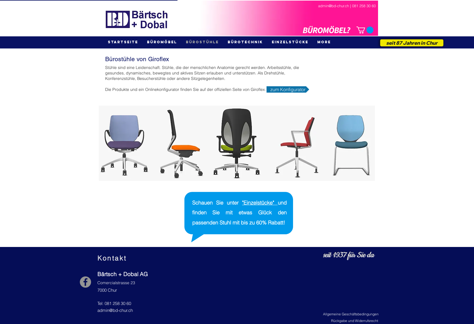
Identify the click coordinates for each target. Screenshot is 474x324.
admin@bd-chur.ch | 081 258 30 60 (347, 5)
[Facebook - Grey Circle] (85, 282)
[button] (364, 30)
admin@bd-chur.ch (115, 310)
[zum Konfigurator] (288, 89)
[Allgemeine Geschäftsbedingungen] (350, 314)
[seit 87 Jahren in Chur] (411, 42)
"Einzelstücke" (259, 202)
